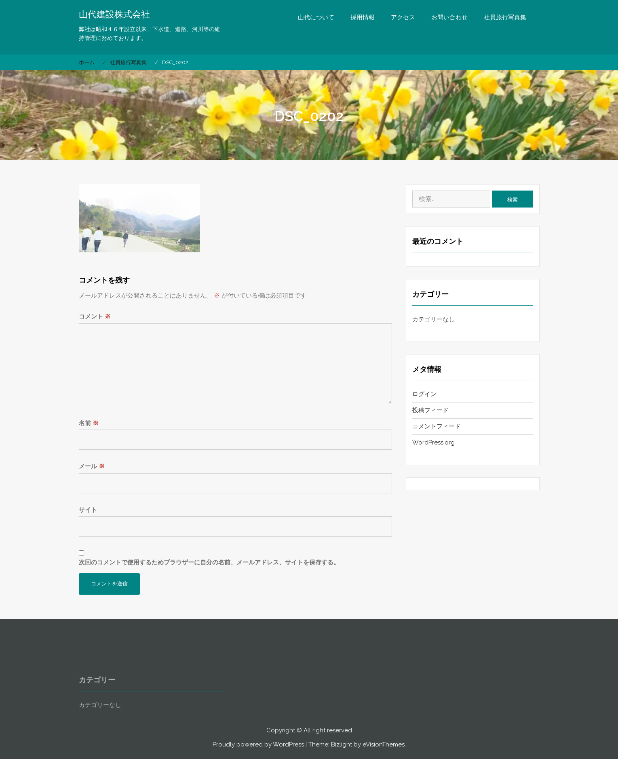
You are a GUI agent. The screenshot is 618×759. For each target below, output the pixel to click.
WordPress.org (433, 442)
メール (92, 466)
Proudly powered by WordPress (258, 744)
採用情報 (362, 17)
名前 (89, 423)
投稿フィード (430, 410)
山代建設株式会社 (114, 14)
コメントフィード (436, 426)
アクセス (403, 17)
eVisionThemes (384, 744)
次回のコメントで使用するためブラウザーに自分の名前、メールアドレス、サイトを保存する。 (209, 562)
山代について (316, 17)
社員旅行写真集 (505, 17)
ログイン (424, 394)
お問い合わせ (449, 17)
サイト (88, 510)
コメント (95, 316)
